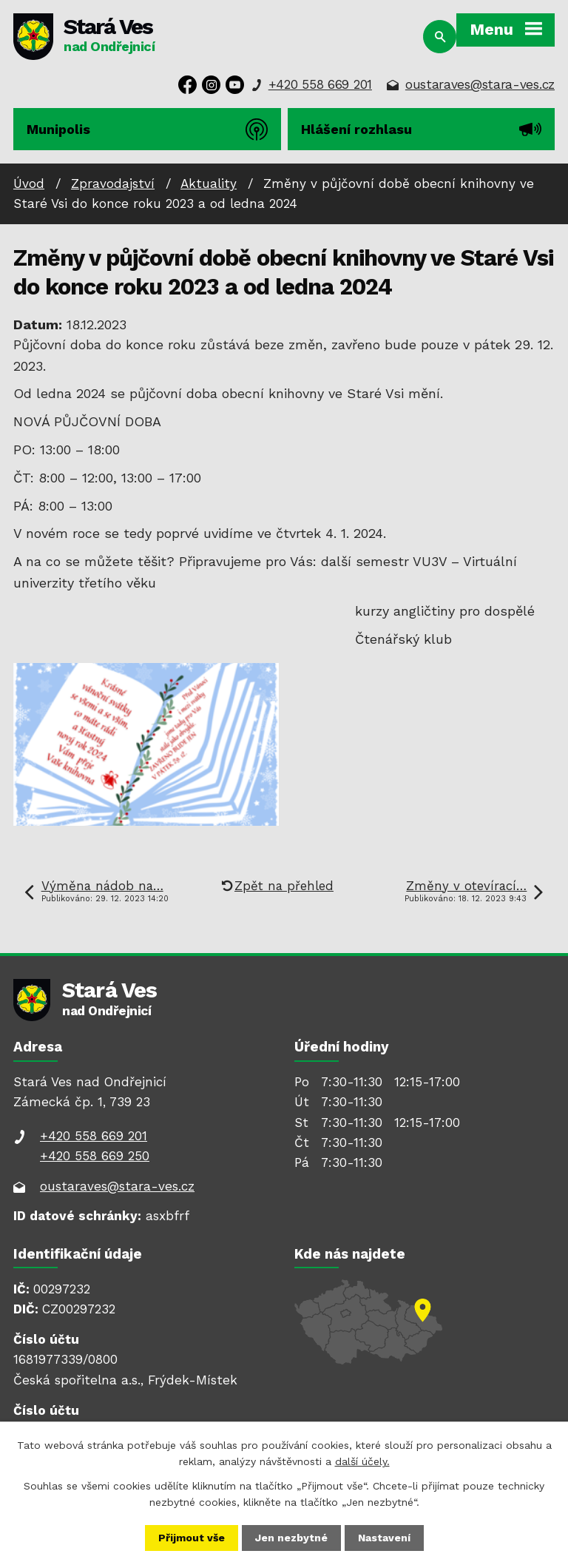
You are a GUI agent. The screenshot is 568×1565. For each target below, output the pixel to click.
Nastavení (384, 1538)
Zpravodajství (113, 183)
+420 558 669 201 (320, 84)
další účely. (362, 1461)
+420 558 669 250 (94, 1155)
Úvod (28, 183)
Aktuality (208, 183)
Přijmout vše (191, 1538)
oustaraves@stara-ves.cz (480, 84)
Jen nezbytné (291, 1538)
